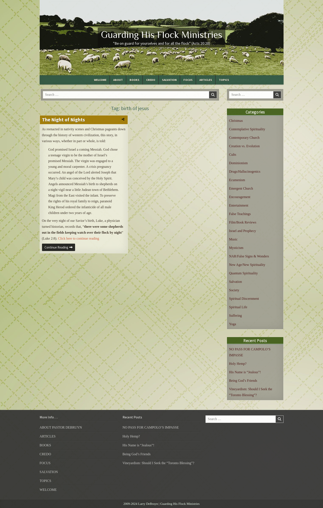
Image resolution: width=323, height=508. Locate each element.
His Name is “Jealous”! (245, 372)
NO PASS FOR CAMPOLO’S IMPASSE (151, 427)
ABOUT (118, 80)
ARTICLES (205, 80)
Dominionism (238, 163)
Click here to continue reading (78, 238)
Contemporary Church (244, 137)
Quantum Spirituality (243, 273)
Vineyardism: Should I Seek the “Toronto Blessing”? (158, 463)
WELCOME (100, 80)
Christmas (236, 120)
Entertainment (238, 205)
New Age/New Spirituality (247, 264)
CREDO (150, 80)
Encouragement (239, 197)
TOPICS (224, 80)
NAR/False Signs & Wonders (249, 256)
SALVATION (169, 80)
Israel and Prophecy (242, 231)
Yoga (232, 324)
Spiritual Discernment (244, 298)
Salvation (235, 281)
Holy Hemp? (237, 363)
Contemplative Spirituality (247, 129)
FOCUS (188, 80)
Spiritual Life (238, 307)
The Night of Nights (63, 120)
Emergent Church (241, 188)
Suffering (235, 315)
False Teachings (240, 214)
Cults (232, 154)
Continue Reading (60, 248)
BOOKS (134, 80)
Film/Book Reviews (242, 222)
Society (234, 290)
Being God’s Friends (243, 380)
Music (233, 239)
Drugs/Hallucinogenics (244, 171)
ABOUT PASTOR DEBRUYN (61, 427)
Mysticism (236, 248)
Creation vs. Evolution (244, 146)
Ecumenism (237, 180)
